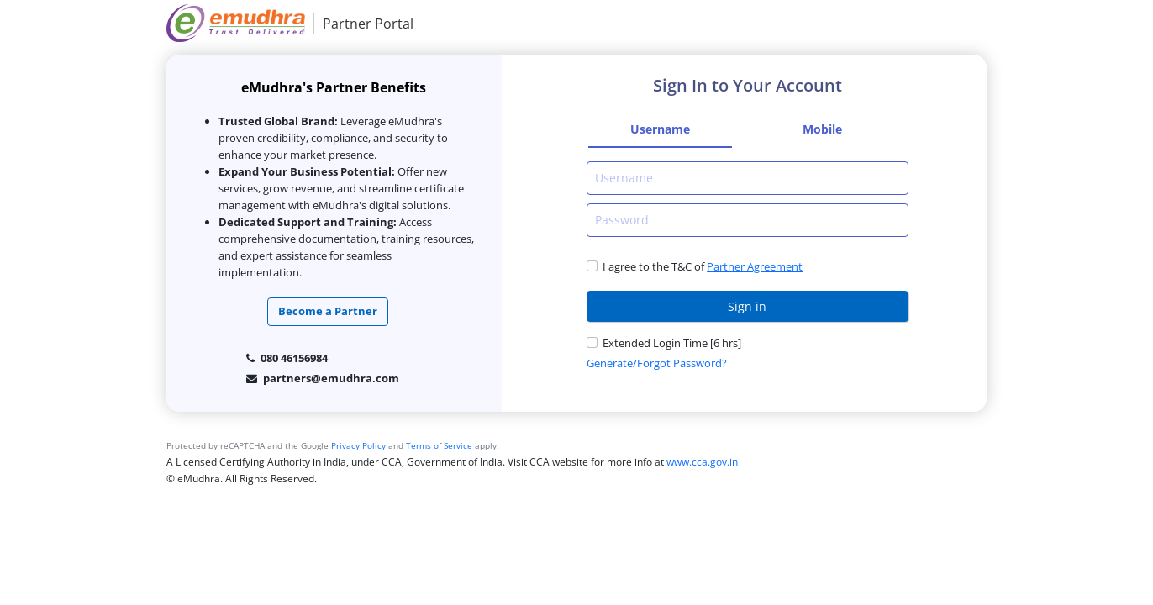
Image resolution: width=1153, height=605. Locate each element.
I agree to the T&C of (653, 266)
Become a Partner (327, 310)
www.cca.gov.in (702, 462)
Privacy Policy (358, 445)
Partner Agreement (755, 266)
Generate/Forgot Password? (657, 363)
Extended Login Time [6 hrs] (672, 342)
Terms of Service (439, 445)
